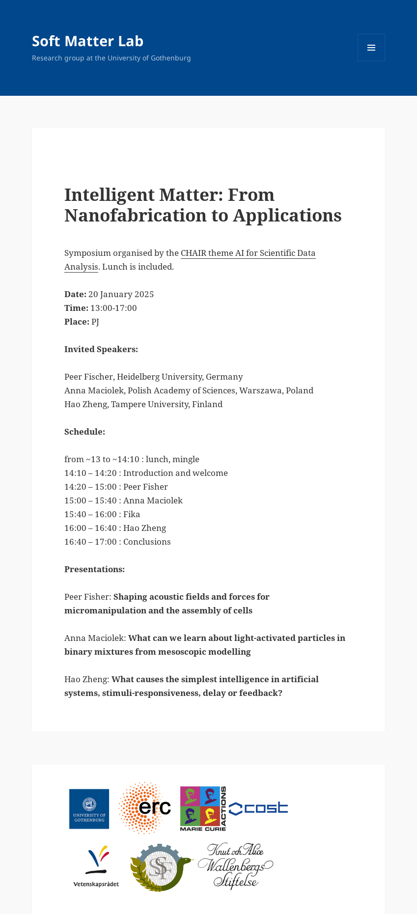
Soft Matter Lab (87, 40)
